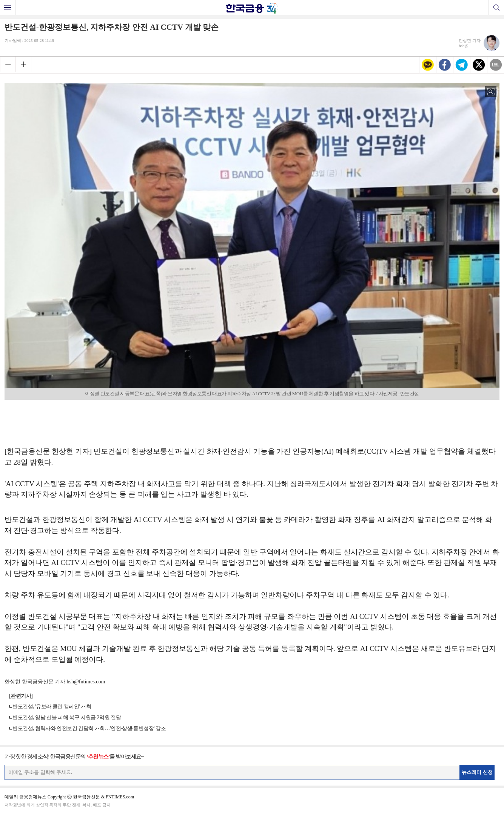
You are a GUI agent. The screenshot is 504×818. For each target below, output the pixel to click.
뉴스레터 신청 (477, 772)
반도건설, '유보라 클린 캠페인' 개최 (51, 706)
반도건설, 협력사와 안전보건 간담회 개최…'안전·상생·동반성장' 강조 (89, 728)
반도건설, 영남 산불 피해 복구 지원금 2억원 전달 (66, 717)
